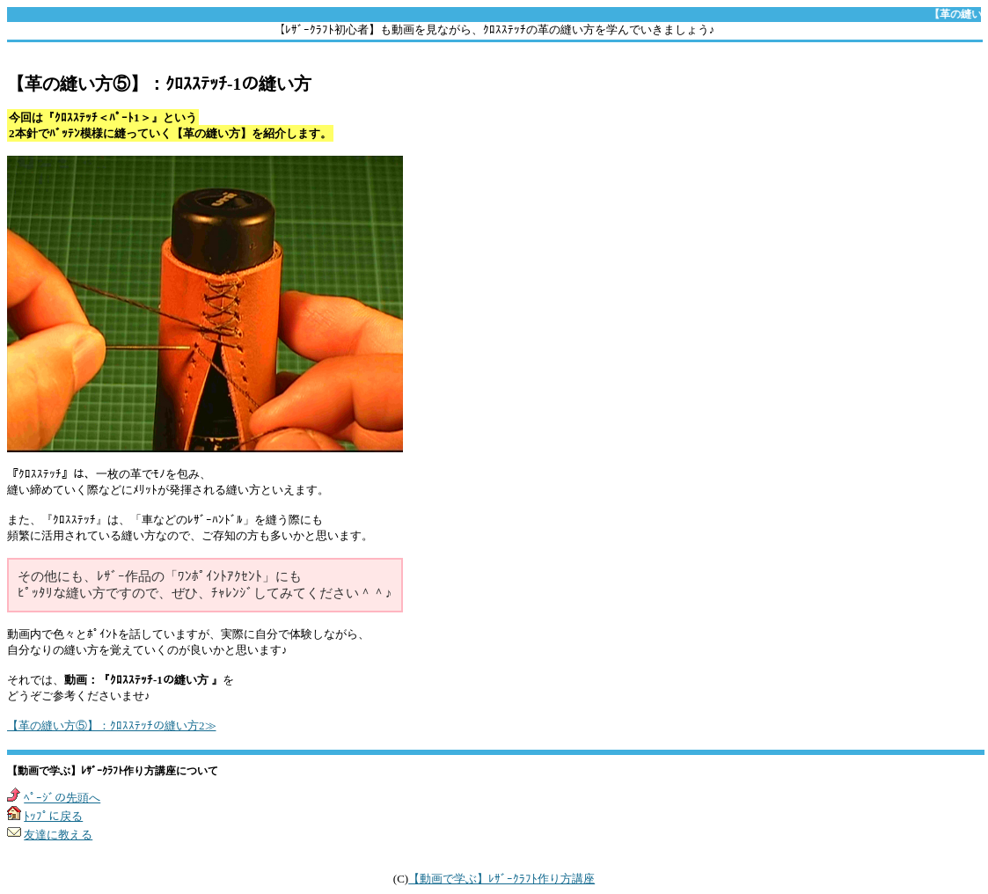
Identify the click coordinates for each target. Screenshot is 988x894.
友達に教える (58, 834)
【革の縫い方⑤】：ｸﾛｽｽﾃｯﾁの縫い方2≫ (111, 725)
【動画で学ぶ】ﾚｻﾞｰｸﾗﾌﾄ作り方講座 (501, 878)
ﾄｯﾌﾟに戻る (53, 816)
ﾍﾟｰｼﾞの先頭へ (62, 797)
